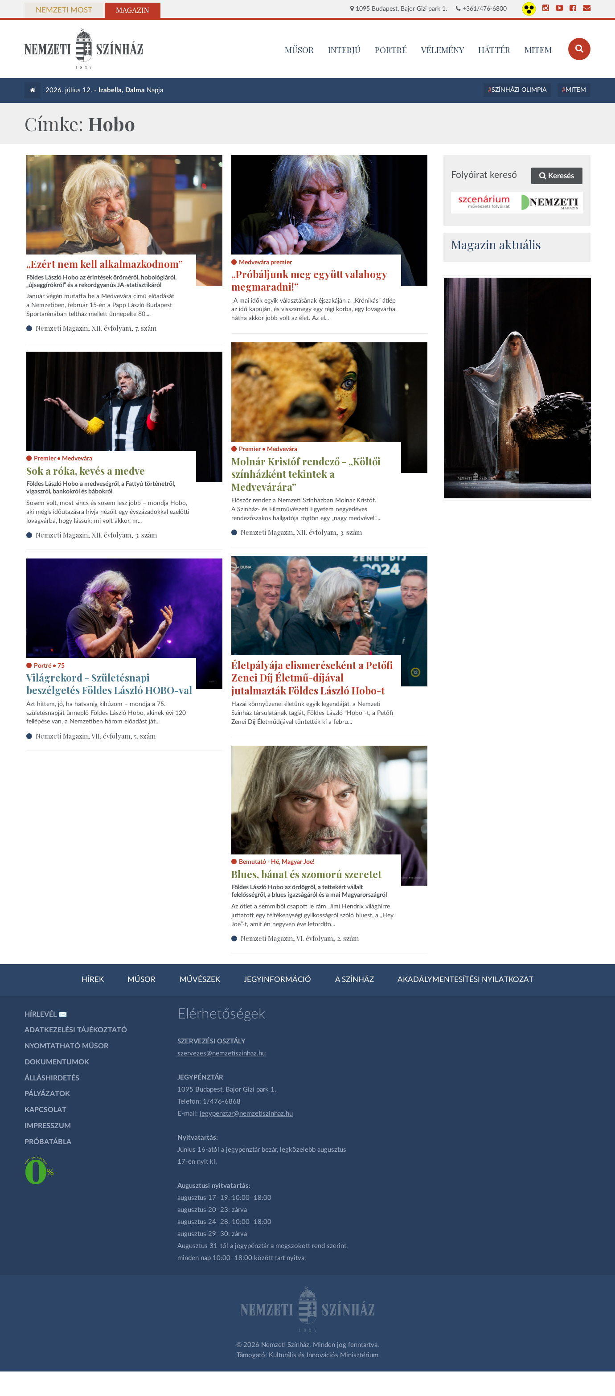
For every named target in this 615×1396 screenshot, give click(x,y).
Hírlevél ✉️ (46, 1014)
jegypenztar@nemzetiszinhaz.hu (246, 1113)
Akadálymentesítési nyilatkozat (465, 979)
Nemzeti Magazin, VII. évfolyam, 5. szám (96, 735)
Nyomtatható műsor (66, 1046)
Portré (391, 49)
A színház (354, 979)
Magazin (132, 10)
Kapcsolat (45, 1109)
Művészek (200, 979)
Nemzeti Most (64, 10)
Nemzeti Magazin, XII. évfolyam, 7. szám (96, 328)
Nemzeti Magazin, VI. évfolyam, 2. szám (300, 938)
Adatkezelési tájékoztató (76, 1030)
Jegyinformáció (277, 979)
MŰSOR (299, 49)
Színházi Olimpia (519, 90)
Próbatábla (48, 1142)
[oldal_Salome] (517, 388)
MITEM (538, 49)
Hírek (93, 979)
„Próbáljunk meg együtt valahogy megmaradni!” (309, 280)
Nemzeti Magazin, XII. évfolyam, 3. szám (301, 532)
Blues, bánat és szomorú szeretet (306, 874)
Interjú (344, 49)
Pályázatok (47, 1093)
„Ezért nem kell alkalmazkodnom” (104, 264)
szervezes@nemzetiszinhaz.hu (221, 1053)
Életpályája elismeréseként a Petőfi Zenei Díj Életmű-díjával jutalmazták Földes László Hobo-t (312, 677)
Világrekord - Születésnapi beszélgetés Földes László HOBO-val (109, 684)
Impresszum (48, 1125)
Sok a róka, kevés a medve (85, 470)
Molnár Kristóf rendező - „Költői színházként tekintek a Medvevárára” (306, 474)
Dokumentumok (57, 1062)
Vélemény (442, 49)
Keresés (556, 176)
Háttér (494, 49)
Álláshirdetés (52, 1078)
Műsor (141, 979)
